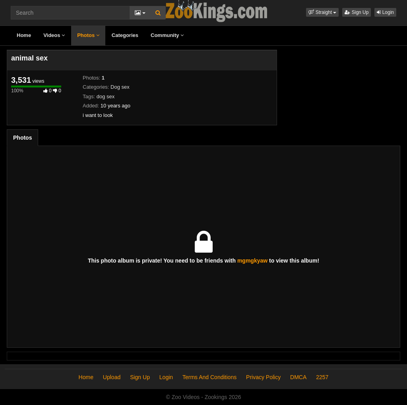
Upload (111, 377)
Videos (54, 35)
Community (167, 35)
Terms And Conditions (209, 377)
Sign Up (356, 12)
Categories (125, 35)
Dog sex (120, 87)
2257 (322, 377)
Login (385, 12)
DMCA (298, 377)
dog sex (106, 96)
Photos (88, 35)
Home (24, 35)
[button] (322, 12)
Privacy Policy (263, 377)
